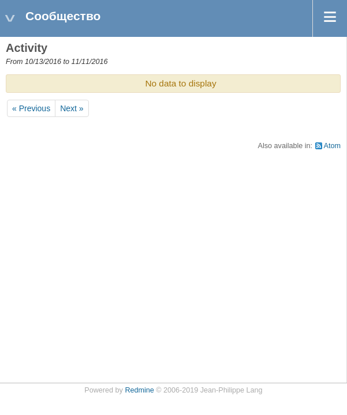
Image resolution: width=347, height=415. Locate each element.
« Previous (31, 108)
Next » (71, 108)
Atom (332, 146)
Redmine (139, 390)
